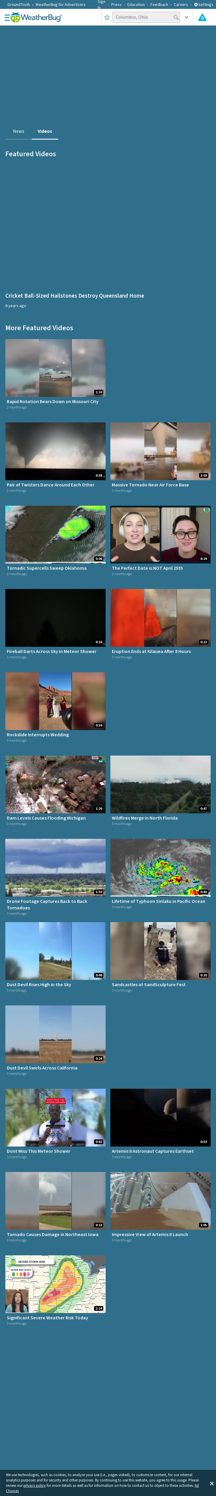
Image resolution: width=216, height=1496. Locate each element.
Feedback (159, 5)
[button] (212, 1483)
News (18, 131)
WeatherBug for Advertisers (61, 5)
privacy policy (34, 1485)
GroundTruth (18, 5)
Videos (45, 131)
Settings (203, 5)
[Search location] (146, 17)
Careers (181, 5)
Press (116, 5)
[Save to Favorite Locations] (106, 17)
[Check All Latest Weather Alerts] (202, 17)
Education (136, 5)
